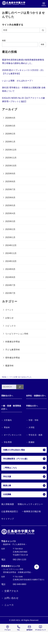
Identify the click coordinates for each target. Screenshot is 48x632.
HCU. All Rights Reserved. (27, 620)
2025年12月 (11, 150)
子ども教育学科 (12, 350)
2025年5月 (10, 205)
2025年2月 (10, 229)
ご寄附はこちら (24, 467)
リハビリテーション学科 (16, 334)
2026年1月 (10, 142)
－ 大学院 (30, 427)
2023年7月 (10, 293)
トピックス (10, 326)
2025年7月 (10, 189)
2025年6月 (10, 197)
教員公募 (24, 485)
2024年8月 (10, 277)
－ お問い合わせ (9, 598)
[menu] (44, 4)
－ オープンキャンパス (11, 435)
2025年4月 (10, 213)
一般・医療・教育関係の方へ (11, 407)
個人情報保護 (7, 504)
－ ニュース (7, 605)
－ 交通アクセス (9, 591)
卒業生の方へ (32, 406)
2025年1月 (10, 237)
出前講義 (24, 494)
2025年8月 (10, 181)
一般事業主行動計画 (31, 511)
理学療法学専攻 (12, 358)
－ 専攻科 (5, 427)
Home (4, 377)
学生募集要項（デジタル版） (24, 458)
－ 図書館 (30, 442)
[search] (43, 30)
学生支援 (24, 476)
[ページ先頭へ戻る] (32, 541)
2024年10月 (11, 261)
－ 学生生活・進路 (34, 435)
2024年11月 (11, 253)
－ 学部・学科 (32, 420)
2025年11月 (11, 158)
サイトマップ (7, 519)
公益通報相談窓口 (9, 511)
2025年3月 (10, 221)
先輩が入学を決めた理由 (24, 450)
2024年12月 (11, 245)
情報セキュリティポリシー (30, 504)
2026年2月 (10, 134)
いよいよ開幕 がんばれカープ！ (18, 81)
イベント (9, 310)
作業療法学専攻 (12, 342)
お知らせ (9, 318)
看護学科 (9, 366)
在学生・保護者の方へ (36, 396)
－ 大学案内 (6, 420)
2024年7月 (10, 285)
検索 (4, 40)
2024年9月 (10, 269)
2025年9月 (10, 173)
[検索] (24, 30)
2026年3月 (10, 126)
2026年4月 (10, 118)
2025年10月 (11, 166)
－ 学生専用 (6, 442)
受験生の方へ (7, 396)
